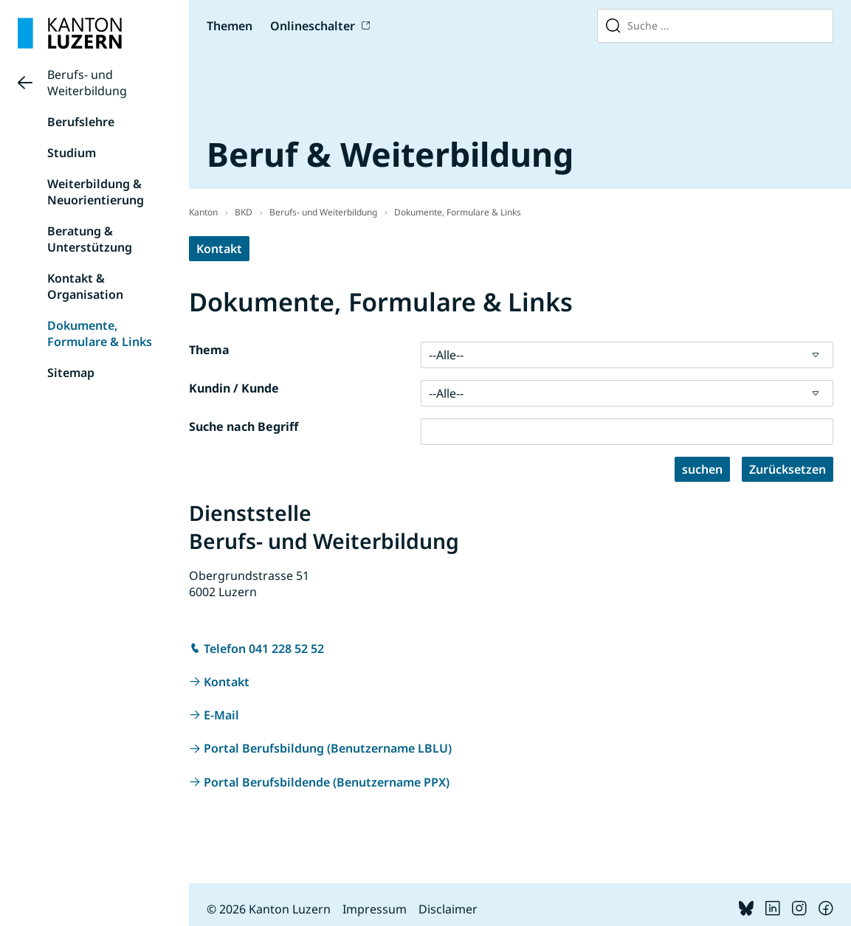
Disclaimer (448, 909)
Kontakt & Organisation (85, 286)
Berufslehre (80, 122)
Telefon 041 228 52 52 (264, 648)
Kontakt (219, 249)
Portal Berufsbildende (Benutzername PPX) (326, 782)
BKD (243, 212)
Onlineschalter (312, 26)
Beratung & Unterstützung (89, 239)
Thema (209, 350)
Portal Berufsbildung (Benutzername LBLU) (328, 748)
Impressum (374, 909)
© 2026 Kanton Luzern (269, 909)
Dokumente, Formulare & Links (99, 333)
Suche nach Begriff (243, 426)
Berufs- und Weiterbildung (87, 82)
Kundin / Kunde (234, 388)
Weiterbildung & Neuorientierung (95, 192)
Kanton (203, 212)
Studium (71, 153)
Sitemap (70, 372)
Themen (229, 26)
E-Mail (221, 715)
